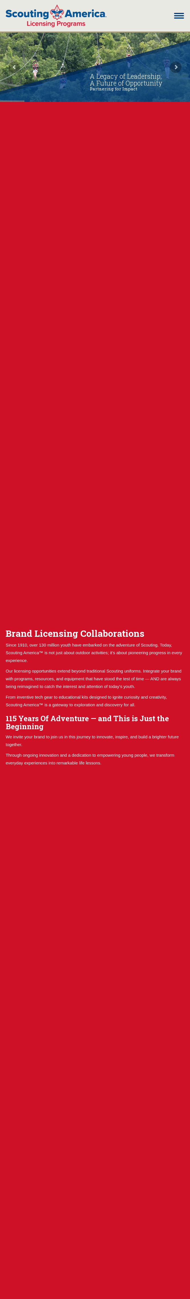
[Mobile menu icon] (179, 16)
